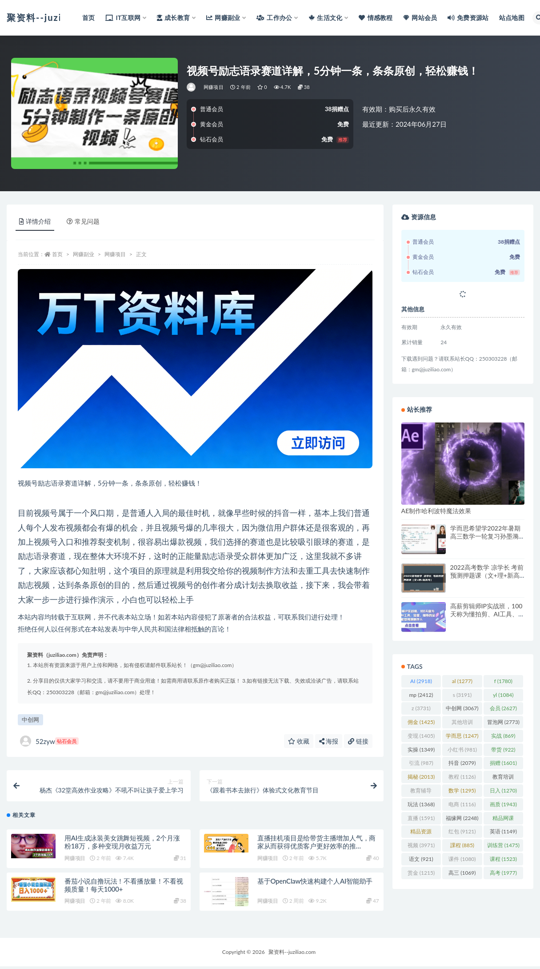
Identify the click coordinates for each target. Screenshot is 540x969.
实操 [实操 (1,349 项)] (421, 749)
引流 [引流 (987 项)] (421, 763)
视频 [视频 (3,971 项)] (421, 845)
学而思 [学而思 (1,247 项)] (462, 735)
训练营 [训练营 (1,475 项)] (503, 845)
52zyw (49, 741)
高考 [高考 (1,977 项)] (503, 872)
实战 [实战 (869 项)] (503, 735)
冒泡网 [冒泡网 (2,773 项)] (503, 722)
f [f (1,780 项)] (503, 681)
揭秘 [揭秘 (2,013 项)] (421, 776)
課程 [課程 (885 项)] (462, 845)
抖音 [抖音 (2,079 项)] (462, 763)
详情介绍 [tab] (35, 221)
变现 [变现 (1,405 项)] (421, 735)
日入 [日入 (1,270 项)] (503, 790)
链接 (358, 741)
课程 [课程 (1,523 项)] (503, 859)
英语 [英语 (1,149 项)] (503, 831)
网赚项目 (214, 87)
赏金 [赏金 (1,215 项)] (421, 872)
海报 (329, 741)
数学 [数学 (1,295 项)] (462, 790)
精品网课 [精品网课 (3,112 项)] (503, 819)
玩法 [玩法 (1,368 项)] (421, 804)
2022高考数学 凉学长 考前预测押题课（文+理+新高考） (487, 575)
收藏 (298, 741)
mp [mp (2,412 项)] (421, 695)
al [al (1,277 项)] (462, 681)
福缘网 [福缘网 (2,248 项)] (462, 818)
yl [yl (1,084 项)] (503, 695)
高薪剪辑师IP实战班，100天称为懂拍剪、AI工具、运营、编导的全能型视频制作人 (486, 618)
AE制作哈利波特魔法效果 (436, 511)
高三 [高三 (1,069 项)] (462, 872)
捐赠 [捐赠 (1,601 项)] (503, 763)
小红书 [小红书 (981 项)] (462, 749)
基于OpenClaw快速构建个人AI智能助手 (314, 884)
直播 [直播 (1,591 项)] (421, 818)
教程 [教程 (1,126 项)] (462, 776)
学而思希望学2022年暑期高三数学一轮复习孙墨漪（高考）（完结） (485, 536)
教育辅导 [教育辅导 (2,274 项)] (421, 792)
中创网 (30, 719)
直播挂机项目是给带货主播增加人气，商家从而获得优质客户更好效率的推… (316, 844)
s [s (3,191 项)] (462, 695)
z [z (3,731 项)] (421, 708)
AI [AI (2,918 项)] (421, 681)
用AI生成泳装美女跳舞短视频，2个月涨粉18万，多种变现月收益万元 (122, 844)
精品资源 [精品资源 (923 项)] (421, 833)
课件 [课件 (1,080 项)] (462, 859)
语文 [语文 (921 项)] (421, 859)
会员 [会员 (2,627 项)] (503, 708)
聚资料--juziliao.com (292, 954)
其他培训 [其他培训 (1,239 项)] (462, 723)
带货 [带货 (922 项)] (503, 749)
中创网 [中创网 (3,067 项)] (462, 708)
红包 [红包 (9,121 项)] (462, 831)
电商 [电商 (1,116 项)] (462, 804)
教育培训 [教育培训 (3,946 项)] (503, 778)
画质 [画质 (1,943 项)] (503, 804)
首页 (57, 254)
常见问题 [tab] (83, 221)
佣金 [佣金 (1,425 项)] (421, 722)
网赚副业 (83, 254)
